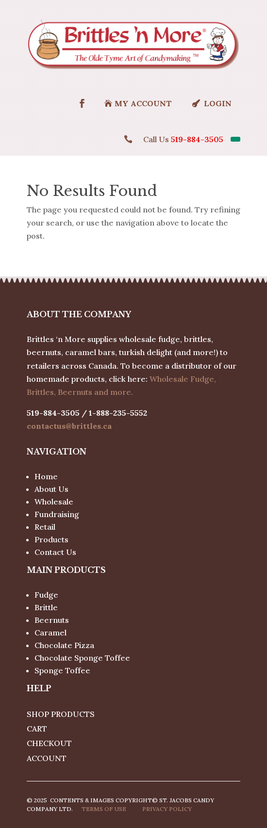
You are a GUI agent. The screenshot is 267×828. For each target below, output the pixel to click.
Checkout (49, 743)
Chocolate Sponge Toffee (82, 658)
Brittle (46, 607)
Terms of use (104, 808)
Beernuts (51, 620)
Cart (37, 728)
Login (218, 103)
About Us (51, 489)
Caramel (50, 632)
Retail (44, 527)
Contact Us (55, 552)
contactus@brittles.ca (69, 426)
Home (46, 476)
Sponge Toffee (62, 670)
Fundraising (56, 514)
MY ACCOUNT (143, 103)
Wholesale (53, 501)
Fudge (46, 595)
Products (51, 539)
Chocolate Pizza (64, 645)
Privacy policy (167, 808)
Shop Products (61, 714)
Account (47, 758)
